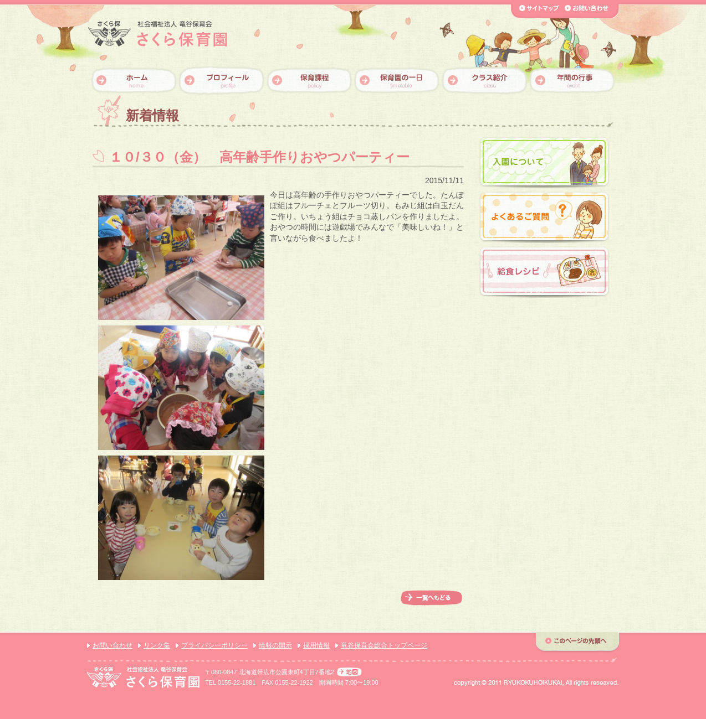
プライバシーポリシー (214, 645)
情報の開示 (275, 645)
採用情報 (316, 645)
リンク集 (157, 645)
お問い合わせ (112, 645)
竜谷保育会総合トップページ (384, 645)
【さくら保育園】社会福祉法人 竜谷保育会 (157, 34)
